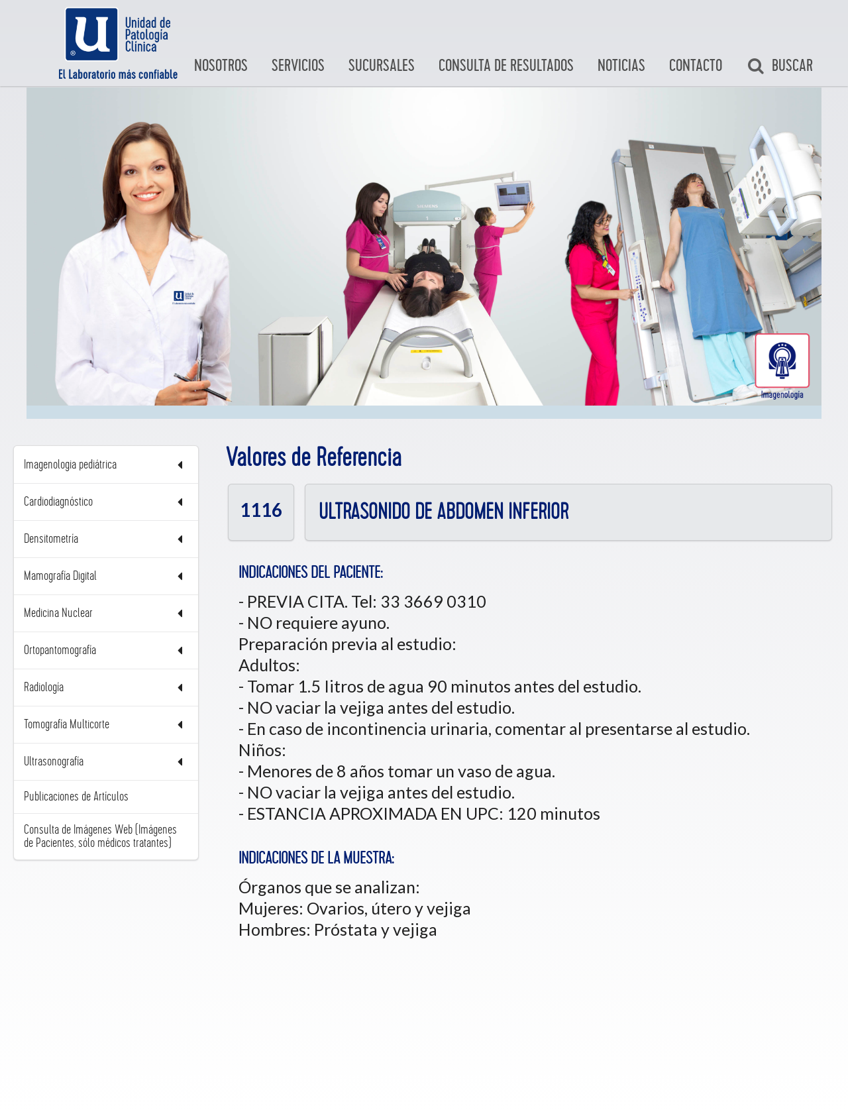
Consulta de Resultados (506, 66)
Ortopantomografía (106, 650)
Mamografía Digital (106, 576)
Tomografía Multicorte (106, 725)
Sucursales (381, 66)
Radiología (106, 688)
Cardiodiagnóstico (106, 502)
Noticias (621, 66)
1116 (261, 509)
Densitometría (106, 539)
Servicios (298, 66)
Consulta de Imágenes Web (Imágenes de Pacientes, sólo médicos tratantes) (100, 836)
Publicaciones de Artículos (76, 796)
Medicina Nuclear (106, 613)
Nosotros (221, 66)
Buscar (780, 66)
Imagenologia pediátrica (106, 465)
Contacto (695, 66)
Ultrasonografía (106, 762)
